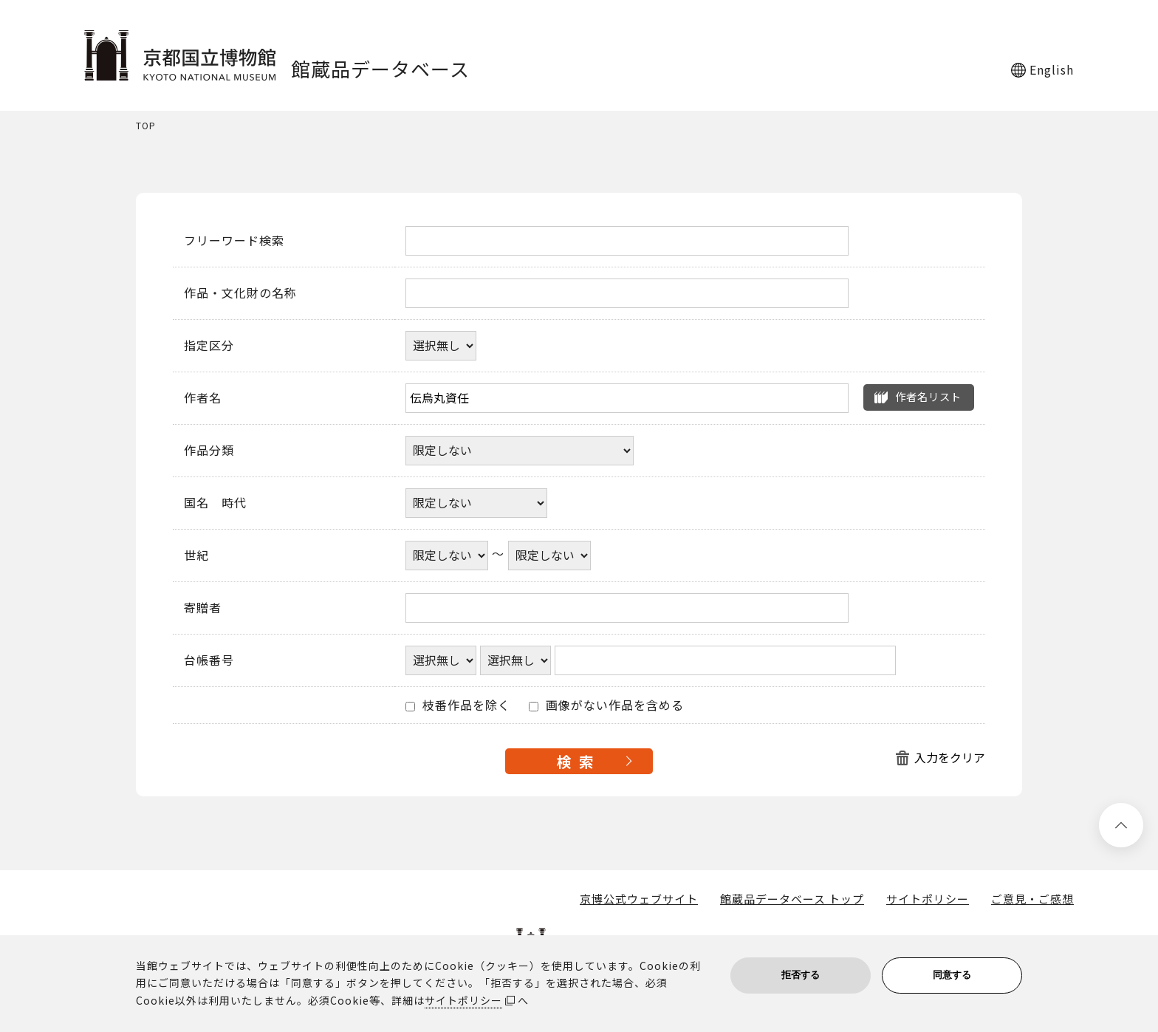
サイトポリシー (927, 899)
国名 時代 (215, 503)
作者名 (203, 398)
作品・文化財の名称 (240, 293)
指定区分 (209, 345)
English (1051, 69)
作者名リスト (928, 396)
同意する (952, 974)
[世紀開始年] (446, 555)
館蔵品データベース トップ (792, 899)
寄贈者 (203, 608)
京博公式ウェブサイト (639, 899)
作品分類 (209, 450)
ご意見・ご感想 (1032, 899)
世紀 (196, 555)
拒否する (800, 974)
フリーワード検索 (234, 240)
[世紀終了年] (549, 555)
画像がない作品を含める (606, 705)
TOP (146, 125)
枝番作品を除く (457, 705)
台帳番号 (209, 660)
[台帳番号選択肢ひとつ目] (440, 660)
